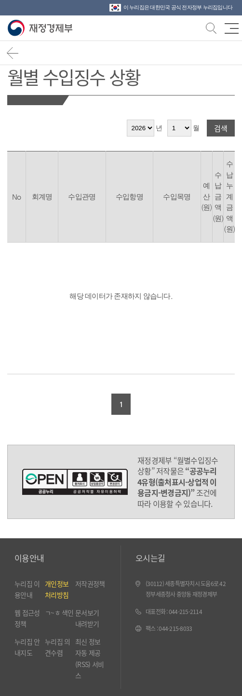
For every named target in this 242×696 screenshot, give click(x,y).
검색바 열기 (210, 27)
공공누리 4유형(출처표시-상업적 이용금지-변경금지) (75, 482)
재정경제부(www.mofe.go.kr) (42, 28)
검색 (221, 128)
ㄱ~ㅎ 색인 (59, 612)
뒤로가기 (12, 52)
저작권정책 (90, 583)
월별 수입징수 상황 (73, 76)
